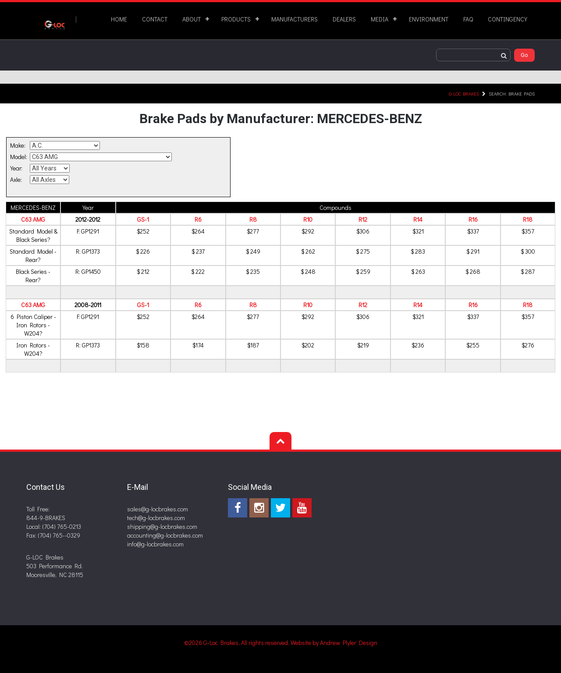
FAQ (468, 19)
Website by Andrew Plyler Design (334, 642)
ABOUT (191, 19)
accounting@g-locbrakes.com (165, 535)
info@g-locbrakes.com (155, 544)
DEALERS (344, 19)
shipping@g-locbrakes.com (162, 526)
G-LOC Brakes (464, 93)
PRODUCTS (236, 19)
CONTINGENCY (507, 19)
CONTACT (154, 19)
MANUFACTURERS (294, 19)
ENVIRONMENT (428, 19)
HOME (119, 19)
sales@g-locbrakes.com (157, 509)
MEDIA (379, 19)
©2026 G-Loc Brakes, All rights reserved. (237, 642)
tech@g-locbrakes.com (156, 518)
